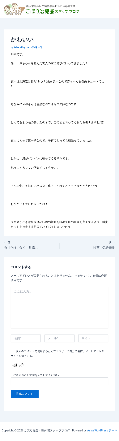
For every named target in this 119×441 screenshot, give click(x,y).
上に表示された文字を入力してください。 (36, 375)
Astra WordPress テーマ (102, 430)
